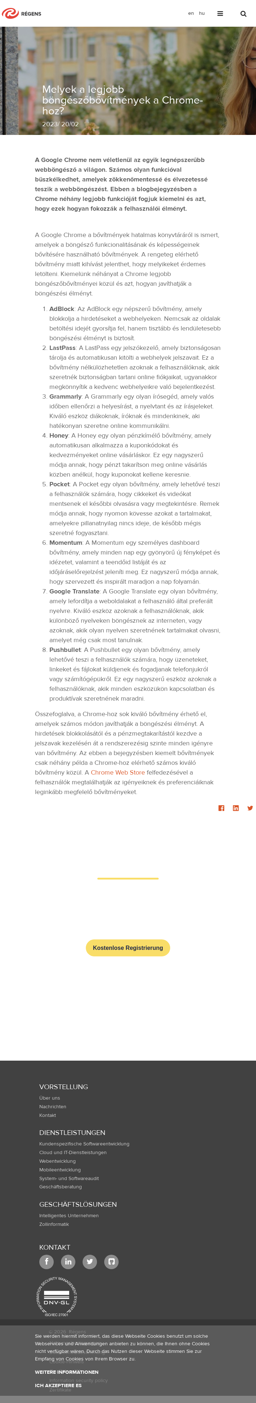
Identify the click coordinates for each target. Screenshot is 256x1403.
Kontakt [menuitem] (47, 1115)
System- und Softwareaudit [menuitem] (69, 1178)
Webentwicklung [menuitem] (57, 1161)
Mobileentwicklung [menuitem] (60, 1170)
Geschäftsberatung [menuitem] (60, 1187)
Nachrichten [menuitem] (52, 1107)
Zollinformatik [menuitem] (54, 1224)
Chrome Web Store (118, 772)
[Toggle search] (244, 15)
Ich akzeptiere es (58, 1385)
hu (202, 13)
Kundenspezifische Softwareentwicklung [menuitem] (84, 1144)
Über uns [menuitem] (49, 1098)
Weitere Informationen (66, 1372)
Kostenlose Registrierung (128, 948)
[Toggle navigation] (221, 15)
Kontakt (54, 1247)
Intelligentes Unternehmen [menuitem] (69, 1216)
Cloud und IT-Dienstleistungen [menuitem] (73, 1152)
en (191, 13)
